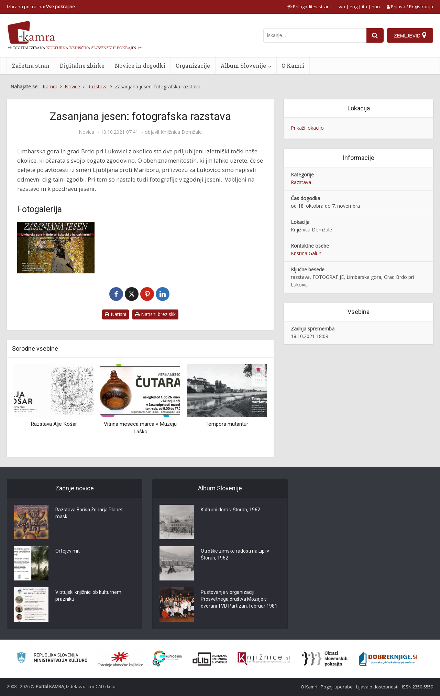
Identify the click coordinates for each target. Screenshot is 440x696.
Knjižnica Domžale (181, 132)
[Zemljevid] (410, 35)
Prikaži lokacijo (307, 127)
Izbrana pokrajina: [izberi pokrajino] (41, 6)
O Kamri (293, 65)
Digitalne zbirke (82, 65)
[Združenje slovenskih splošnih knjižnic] (263, 659)
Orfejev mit (67, 551)
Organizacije (193, 65)
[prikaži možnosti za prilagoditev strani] (309, 6)
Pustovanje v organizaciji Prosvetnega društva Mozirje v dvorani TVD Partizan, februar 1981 (239, 599)
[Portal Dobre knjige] (388, 659)
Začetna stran (31, 65)
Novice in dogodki (140, 65)
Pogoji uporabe (337, 687)
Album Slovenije (243, 65)
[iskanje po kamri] (314, 35)
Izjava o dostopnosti (377, 687)
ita (364, 6)
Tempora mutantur (227, 424)
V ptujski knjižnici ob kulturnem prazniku (88, 596)
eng (354, 6)
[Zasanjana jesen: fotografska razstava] (56, 247)
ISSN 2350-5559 (417, 687)
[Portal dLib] (210, 658)
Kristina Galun (306, 253)
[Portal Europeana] (167, 658)
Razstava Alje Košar (54, 424)
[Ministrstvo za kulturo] (52, 658)
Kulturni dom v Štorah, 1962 (230, 510)
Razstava (301, 182)
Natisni (115, 314)
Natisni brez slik (155, 314)
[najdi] (375, 35)
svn (341, 6)
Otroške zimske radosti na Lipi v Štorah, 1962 (235, 554)
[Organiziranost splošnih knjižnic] (120, 658)
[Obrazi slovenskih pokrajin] (324, 658)
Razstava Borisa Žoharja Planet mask (89, 513)
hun (376, 6)
